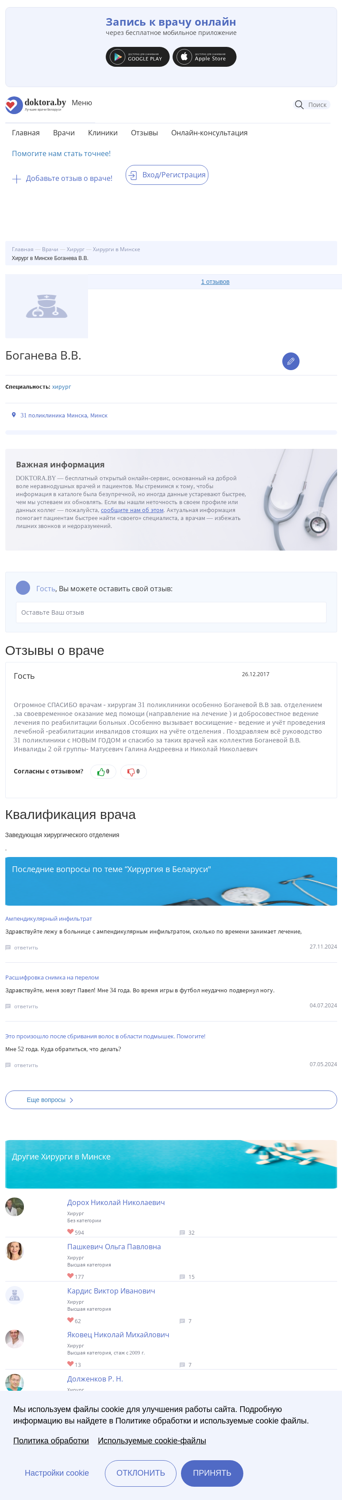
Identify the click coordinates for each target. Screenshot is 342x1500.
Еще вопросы (53, 1099)
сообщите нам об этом (132, 510)
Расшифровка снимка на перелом (52, 977)
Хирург (61, 386)
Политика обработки (51, 1440)
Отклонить (140, 1473)
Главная (26, 133)
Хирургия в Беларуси (167, 869)
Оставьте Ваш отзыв (171, 612)
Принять (212, 1473)
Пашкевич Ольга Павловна (114, 1246)
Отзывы (144, 133)
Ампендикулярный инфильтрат (48, 918)
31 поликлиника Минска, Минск (64, 415)
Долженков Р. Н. (95, 1379)
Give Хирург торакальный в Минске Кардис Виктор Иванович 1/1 (71, 1320)
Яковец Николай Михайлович (118, 1334)
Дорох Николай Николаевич (116, 1202)
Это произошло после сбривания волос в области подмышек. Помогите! (105, 1036)
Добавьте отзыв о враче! (62, 178)
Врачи (64, 133)
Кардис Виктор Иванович (111, 1291)
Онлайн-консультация (209, 133)
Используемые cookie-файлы (152, 1440)
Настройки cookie (57, 1473)
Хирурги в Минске (76, 1156)
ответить (26, 947)
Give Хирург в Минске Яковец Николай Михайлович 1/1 (71, 1364)
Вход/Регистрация (167, 175)
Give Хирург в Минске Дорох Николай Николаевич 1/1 (71, 1232)
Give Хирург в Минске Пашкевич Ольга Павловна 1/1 (71, 1276)
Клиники (103, 133)
